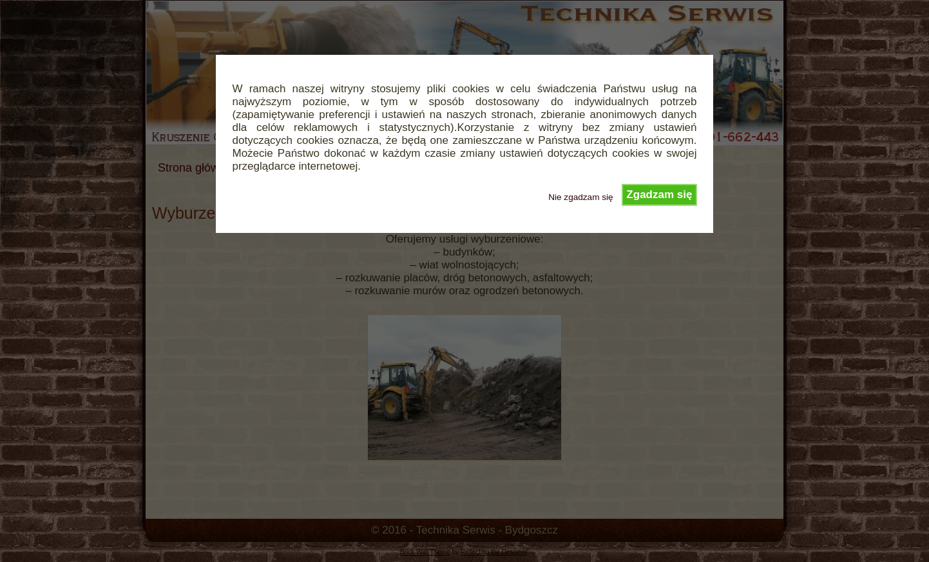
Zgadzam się (659, 194)
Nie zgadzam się (580, 197)
